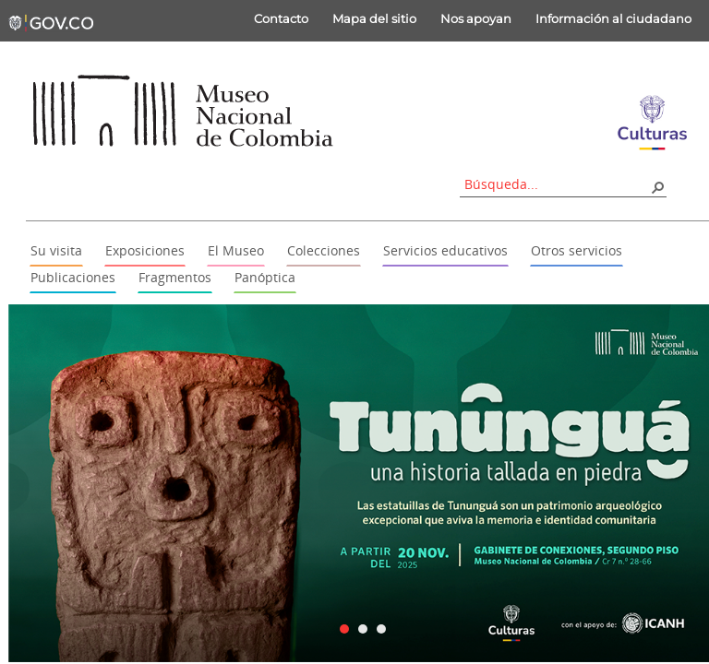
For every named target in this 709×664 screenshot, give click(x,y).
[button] (657, 186)
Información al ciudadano (613, 18)
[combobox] (556, 184)
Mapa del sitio (374, 18)
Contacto (281, 18)
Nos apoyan (475, 18)
